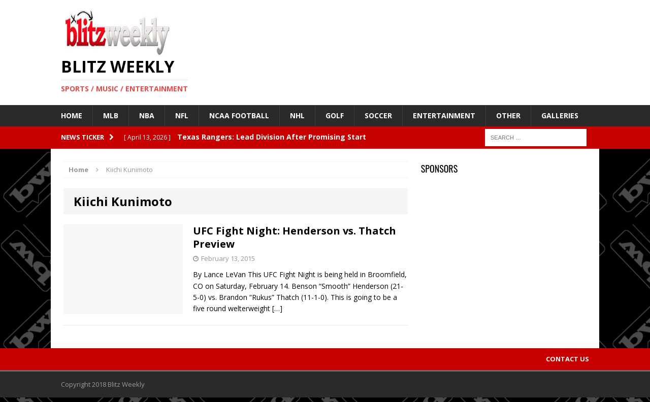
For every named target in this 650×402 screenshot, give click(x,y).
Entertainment (444, 115)
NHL (297, 115)
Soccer (378, 115)
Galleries (559, 115)
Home (71, 115)
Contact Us (567, 358)
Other (508, 115)
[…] (277, 308)
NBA (146, 115)
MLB (110, 115)
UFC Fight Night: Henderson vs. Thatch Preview (294, 237)
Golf (335, 115)
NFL (181, 115)
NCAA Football (239, 115)
